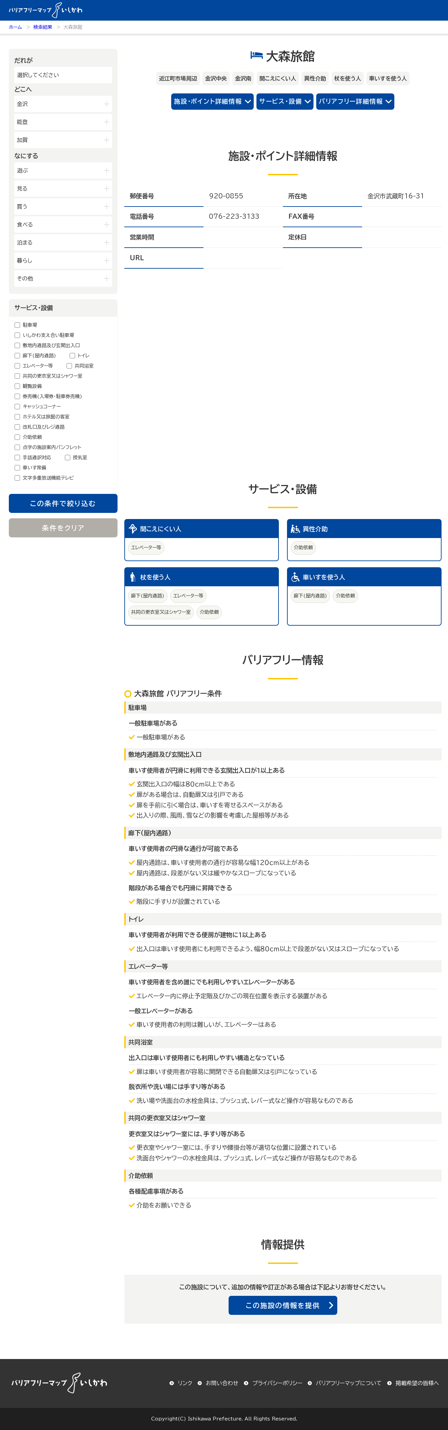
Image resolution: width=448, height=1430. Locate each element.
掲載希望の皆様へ (417, 1383)
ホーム (15, 27)
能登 (22, 122)
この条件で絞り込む (63, 503)
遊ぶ (22, 170)
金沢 (22, 104)
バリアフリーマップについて (349, 1383)
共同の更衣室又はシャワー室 (53, 376)
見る (22, 188)
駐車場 (30, 325)
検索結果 (42, 27)
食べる (25, 224)
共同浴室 (84, 365)
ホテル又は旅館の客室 (46, 416)
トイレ (83, 355)
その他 (25, 278)
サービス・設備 (280, 101)
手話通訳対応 (37, 457)
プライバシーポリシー (277, 1383)
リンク (185, 1383)
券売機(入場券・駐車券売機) (52, 396)
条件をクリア (63, 527)
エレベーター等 (38, 365)
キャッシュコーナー (42, 406)
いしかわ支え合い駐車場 (48, 335)
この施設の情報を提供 (283, 1305)
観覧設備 (32, 386)
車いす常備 (34, 467)
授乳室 (80, 457)
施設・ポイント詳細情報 (208, 101)
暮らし (24, 260)
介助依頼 (32, 437)
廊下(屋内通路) (39, 355)
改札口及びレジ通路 (44, 427)
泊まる (25, 242)
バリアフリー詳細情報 (351, 101)
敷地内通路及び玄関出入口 (51, 345)
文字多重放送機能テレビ (48, 478)
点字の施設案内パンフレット (52, 447)
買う (22, 206)
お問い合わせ (222, 1383)
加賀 (22, 140)
